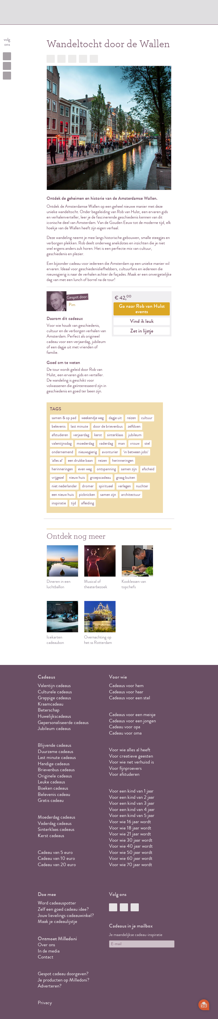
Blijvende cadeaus (54, 745)
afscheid (148, 469)
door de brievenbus (108, 426)
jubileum (135, 435)
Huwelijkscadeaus (54, 716)
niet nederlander (64, 486)
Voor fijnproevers (125, 768)
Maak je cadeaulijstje (57, 921)
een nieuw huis (63, 495)
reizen (131, 418)
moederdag (85, 443)
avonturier (110, 452)
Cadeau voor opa (124, 726)
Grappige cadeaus (54, 697)
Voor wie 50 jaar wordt (130, 852)
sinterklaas (115, 435)
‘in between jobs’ (135, 452)
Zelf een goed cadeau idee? (63, 909)
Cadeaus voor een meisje (132, 714)
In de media (49, 950)
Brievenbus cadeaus (56, 769)
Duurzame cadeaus (55, 751)
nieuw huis (77, 478)
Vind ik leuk (142, 321)
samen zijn (129, 469)
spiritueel (106, 486)
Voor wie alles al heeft (129, 749)
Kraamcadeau (50, 704)
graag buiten (125, 478)
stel (147, 443)
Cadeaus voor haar (126, 691)
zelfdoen (134, 426)
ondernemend (62, 452)
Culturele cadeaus (55, 691)
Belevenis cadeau (54, 794)
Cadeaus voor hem (126, 685)
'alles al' (57, 460)
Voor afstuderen (124, 774)
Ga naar (142, 308)
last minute (79, 426)
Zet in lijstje (141, 330)
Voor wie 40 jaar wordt (131, 846)
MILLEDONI (56, 13)
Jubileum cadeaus (54, 728)
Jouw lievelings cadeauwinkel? (66, 915)
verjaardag (81, 435)
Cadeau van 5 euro (55, 852)
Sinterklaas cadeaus (56, 829)
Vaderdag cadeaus (55, 823)
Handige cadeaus (54, 763)
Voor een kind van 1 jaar (131, 791)
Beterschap (48, 710)
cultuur (146, 418)
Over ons (46, 944)
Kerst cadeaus (51, 835)
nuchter (142, 486)
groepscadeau (100, 478)
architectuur (131, 495)
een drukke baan (80, 460)
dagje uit (115, 418)
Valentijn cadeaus (54, 685)
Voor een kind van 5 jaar (131, 815)
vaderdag (106, 443)
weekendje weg (92, 418)
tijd (73, 503)
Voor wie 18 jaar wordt (130, 827)
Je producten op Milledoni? (63, 979)
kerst (98, 435)
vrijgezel (58, 478)
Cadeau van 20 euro (57, 864)
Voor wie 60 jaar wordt (130, 858)
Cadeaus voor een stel (129, 697)
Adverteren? (50, 985)
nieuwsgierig (87, 452)
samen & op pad (64, 418)
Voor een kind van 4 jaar (132, 809)
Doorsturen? (94, 59)
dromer (88, 486)
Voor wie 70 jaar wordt (130, 864)
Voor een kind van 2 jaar (131, 797)
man (121, 443)
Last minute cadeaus (57, 757)
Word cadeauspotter (57, 902)
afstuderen (60, 435)
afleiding (87, 503)
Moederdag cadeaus (56, 817)
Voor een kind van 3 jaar (131, 803)
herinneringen (122, 460)
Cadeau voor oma (125, 733)
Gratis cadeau (51, 800)
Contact (45, 956)
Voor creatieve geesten (131, 756)
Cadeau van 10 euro (56, 858)
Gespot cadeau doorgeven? (63, 973)
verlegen (124, 486)
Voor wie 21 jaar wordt (130, 833)
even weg (85, 469)
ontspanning (106, 469)
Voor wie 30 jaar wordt (130, 840)
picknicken (87, 495)
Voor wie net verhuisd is (131, 762)
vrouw (134, 443)
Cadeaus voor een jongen (133, 720)
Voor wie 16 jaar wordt (130, 821)
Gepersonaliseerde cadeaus (63, 722)
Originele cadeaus (55, 775)
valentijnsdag (62, 443)
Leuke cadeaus (51, 781)
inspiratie (59, 503)
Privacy (45, 1002)
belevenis (59, 426)
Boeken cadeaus (53, 788)
